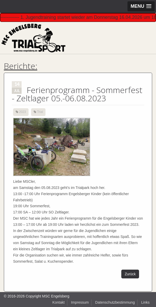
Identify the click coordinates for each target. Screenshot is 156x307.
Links (145, 302)
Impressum (80, 302)
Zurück (130, 274)
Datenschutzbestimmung (115, 302)
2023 (22, 112)
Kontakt (58, 302)
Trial (40, 112)
